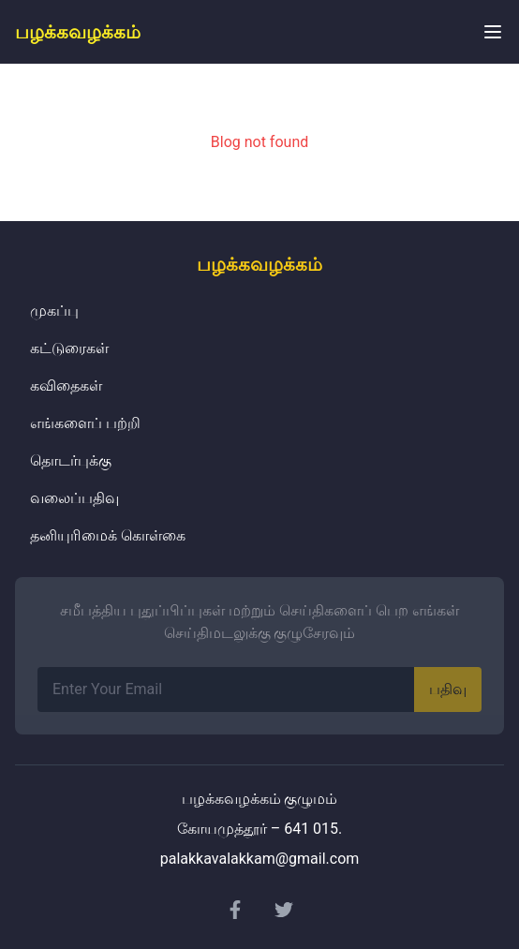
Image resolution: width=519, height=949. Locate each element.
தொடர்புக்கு (70, 460)
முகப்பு (54, 310)
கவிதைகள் (66, 385)
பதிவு (448, 689)
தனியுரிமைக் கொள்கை (107, 535)
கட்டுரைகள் (69, 348)
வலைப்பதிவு (74, 498)
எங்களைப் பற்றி (85, 423)
